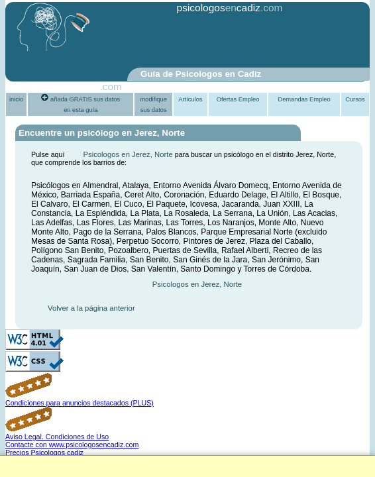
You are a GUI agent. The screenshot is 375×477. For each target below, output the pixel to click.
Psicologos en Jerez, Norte (127, 154)
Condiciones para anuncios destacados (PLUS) (79, 403)
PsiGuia (81, 86)
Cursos (355, 99)
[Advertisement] (184, 42)
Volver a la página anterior (91, 308)
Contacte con (71, 445)
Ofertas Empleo (238, 99)
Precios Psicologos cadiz (44, 452)
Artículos (190, 99)
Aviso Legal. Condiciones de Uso (57, 437)
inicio (16, 99)
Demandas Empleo (304, 99)
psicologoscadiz (218, 7)
